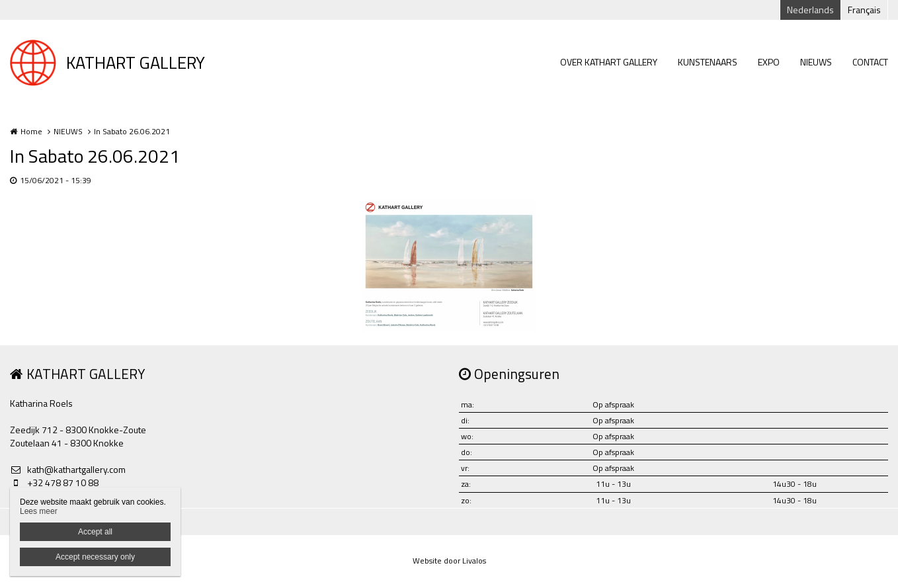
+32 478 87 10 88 (54, 482)
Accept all (95, 531)
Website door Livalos (449, 560)
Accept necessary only (95, 557)
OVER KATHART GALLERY (608, 62)
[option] (449, 266)
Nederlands (810, 10)
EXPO (769, 62)
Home (31, 131)
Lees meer (39, 511)
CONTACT (870, 62)
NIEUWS (816, 62)
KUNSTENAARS (707, 62)
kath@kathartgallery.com (68, 469)
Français (864, 10)
